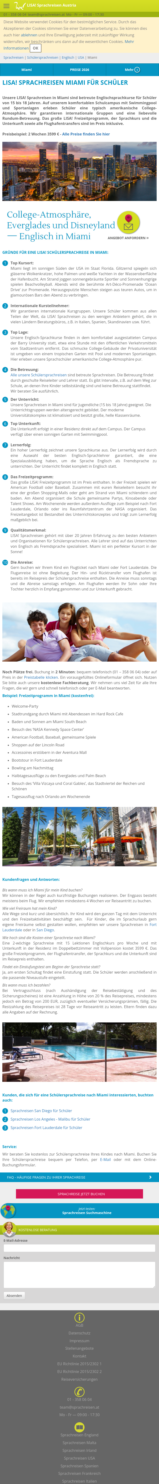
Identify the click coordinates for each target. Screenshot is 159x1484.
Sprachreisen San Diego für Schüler (41, 1110)
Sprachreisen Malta (80, 1442)
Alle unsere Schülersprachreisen (39, 375)
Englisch (68, 57)
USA (81, 57)
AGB (79, 1325)
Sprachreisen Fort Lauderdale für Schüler (46, 1127)
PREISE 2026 (79, 69)
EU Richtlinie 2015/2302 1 (79, 1363)
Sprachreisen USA (79, 1458)
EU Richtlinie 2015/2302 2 (79, 1371)
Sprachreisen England (80, 1435)
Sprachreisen (13, 57)
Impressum (79, 1340)
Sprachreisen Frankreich (79, 1473)
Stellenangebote (79, 1348)
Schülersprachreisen (42, 57)
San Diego (45, 930)
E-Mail (105, 1159)
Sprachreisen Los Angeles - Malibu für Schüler (50, 1119)
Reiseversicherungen (79, 1379)
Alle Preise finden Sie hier (86, 134)
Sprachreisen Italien (79, 1481)
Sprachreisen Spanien (80, 1466)
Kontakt (79, 1356)
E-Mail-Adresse (15, 1240)
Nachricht (12, 1258)
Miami (26, 69)
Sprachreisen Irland (79, 1450)
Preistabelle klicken (41, 677)
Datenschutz (79, 1333)
